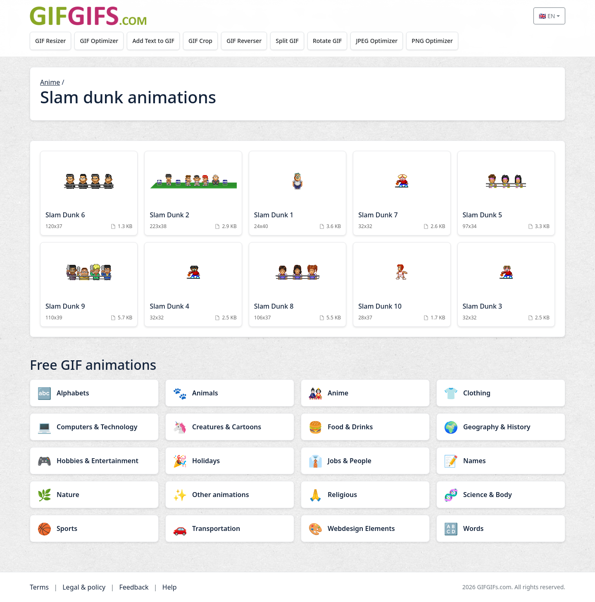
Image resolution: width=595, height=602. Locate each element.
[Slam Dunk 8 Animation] (297, 284)
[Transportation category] (230, 528)
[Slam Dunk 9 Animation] (88, 284)
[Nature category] (94, 494)
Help (169, 587)
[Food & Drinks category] (365, 427)
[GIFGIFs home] (88, 16)
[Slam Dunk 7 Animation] (401, 193)
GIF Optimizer (100, 41)
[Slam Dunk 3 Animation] (506, 284)
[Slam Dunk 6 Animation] (88, 193)
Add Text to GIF (155, 41)
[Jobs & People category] (365, 460)
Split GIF (290, 41)
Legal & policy (83, 587)
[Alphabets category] (94, 393)
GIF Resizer (51, 41)
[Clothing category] (501, 393)
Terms (39, 587)
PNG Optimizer (437, 41)
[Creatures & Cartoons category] (230, 427)
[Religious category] (365, 494)
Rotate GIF (331, 41)
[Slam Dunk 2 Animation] (193, 193)
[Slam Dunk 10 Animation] (401, 284)
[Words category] (501, 528)
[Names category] (501, 460)
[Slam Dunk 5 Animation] (506, 193)
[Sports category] (94, 528)
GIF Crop (202, 41)
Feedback (133, 587)
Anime (50, 82)
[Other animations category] (230, 494)
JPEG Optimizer (381, 41)
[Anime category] (365, 393)
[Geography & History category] (501, 427)
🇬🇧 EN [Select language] (547, 16)
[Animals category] (230, 393)
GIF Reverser (246, 41)
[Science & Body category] (501, 494)
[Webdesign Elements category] (365, 528)
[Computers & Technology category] (94, 427)
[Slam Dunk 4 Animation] (193, 284)
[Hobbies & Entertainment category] (94, 460)
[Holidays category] (230, 460)
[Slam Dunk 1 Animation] (297, 193)
